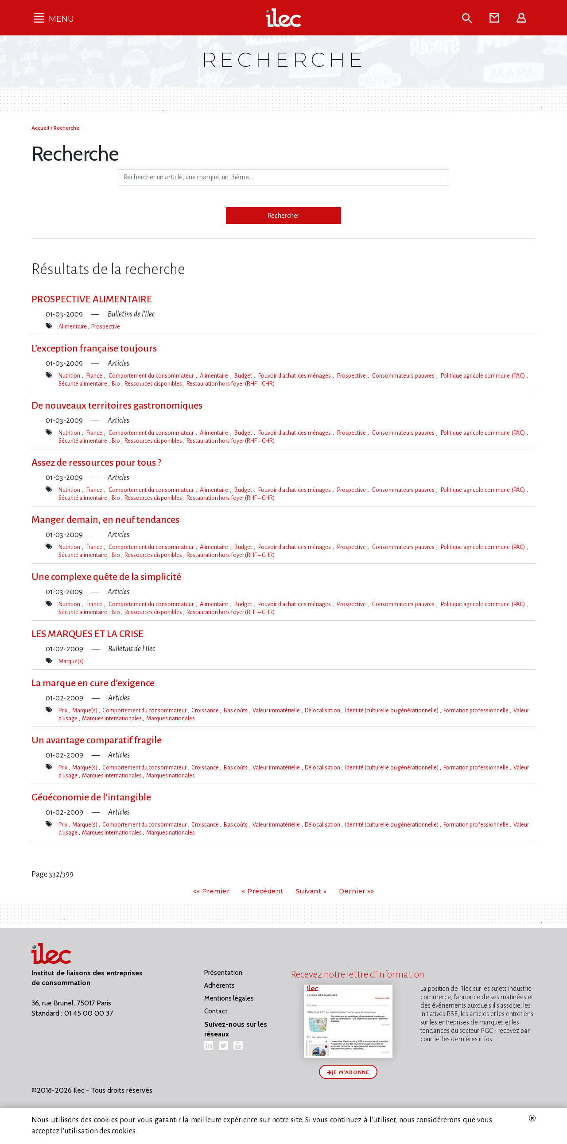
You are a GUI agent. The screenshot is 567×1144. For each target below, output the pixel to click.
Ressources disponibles (153, 383)
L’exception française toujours (94, 348)
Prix (63, 710)
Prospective (105, 326)
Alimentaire (73, 326)
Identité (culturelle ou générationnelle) (392, 710)
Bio (116, 383)
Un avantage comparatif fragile (96, 740)
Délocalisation (323, 710)
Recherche (66, 127)
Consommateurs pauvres (404, 375)
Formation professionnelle (476, 710)
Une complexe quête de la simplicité (106, 577)
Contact (216, 1011)
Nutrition (70, 375)
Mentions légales (229, 998)
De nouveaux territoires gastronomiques (116, 405)
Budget (243, 375)
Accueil (40, 127)
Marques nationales (170, 718)
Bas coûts (236, 710)
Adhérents (219, 985)
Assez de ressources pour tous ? (96, 462)
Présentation (223, 973)
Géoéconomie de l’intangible (91, 797)
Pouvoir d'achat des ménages (295, 375)
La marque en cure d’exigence (93, 683)
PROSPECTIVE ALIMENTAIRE (91, 299)
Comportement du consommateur (152, 375)
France (95, 375)
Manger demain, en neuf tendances (105, 519)
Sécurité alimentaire (83, 383)
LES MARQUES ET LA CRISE (87, 634)
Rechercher (283, 215)
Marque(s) (71, 661)
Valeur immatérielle (276, 710)
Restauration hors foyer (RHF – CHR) (230, 383)
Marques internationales (112, 718)
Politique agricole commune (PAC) (483, 375)
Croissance (205, 710)
